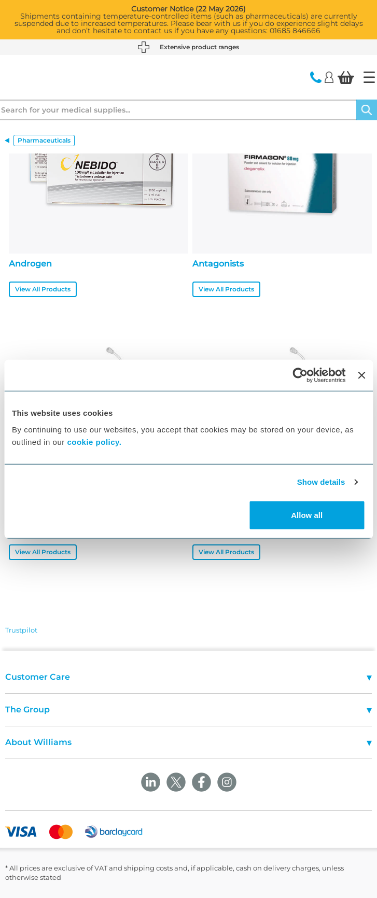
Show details (321, 482)
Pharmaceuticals (44, 140)
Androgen (30, 264)
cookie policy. (94, 441)
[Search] (366, 110)
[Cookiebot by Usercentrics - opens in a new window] (300, 375)
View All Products (43, 289)
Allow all (307, 514)
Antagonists (218, 264)
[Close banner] (361, 375)
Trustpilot (21, 630)
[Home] (369, 77)
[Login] (329, 76)
